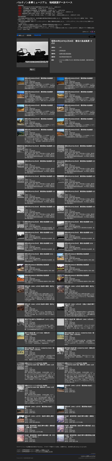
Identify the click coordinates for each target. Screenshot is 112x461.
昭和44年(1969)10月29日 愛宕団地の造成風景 (39, 78)
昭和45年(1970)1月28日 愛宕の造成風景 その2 (39, 222)
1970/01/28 (62, 50)
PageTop (93, 453)
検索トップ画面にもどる (42, 450)
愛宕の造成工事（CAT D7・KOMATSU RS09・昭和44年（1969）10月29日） (79, 333)
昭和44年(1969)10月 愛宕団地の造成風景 (77, 254)
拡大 (32, 69)
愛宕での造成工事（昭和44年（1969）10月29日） (79, 319)
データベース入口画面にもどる (44, 451)
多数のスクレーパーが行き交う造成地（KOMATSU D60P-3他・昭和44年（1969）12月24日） (39, 364)
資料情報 (29, 35)
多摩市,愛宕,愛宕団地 (65, 53)
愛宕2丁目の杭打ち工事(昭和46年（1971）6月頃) (39, 319)
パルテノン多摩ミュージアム (88, 456)
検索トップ (20, 35)
